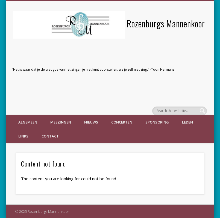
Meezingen (60, 122)
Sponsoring (157, 122)
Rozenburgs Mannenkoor (166, 23)
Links (23, 136)
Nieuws (91, 122)
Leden (187, 122)
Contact (50, 136)
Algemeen (27, 122)
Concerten (121, 122)
